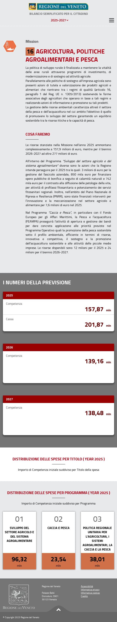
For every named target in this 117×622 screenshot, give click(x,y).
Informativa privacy (90, 589)
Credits (84, 596)
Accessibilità (87, 586)
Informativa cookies (90, 592)
